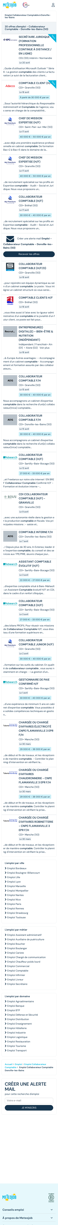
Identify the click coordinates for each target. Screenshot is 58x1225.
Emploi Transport (17, 1050)
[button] (53, 5)
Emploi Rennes (15, 908)
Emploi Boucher (16, 943)
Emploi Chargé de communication (26, 957)
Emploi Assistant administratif (24, 935)
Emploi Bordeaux (16, 868)
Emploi (18, 1064)
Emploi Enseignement (19, 1023)
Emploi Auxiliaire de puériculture (25, 939)
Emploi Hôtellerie (17, 1028)
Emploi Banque (15, 1005)
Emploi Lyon (14, 881)
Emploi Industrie (16, 1032)
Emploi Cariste (15, 952)
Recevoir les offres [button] (29, 254)
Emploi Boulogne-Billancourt (23, 872)
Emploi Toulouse (16, 917)
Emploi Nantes (15, 895)
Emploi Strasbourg (17, 913)
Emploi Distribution (18, 1019)
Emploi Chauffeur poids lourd (23, 961)
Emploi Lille (13, 877)
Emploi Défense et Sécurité (22, 1014)
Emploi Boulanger (17, 948)
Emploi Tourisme (16, 1046)
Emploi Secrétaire (17, 984)
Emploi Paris (14, 904)
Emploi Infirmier (16, 975)
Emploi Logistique (17, 1037)
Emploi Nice (14, 899)
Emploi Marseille (16, 886)
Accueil (9, 1064)
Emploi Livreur (15, 979)
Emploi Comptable (17, 970)
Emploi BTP (13, 1010)
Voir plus (44, 347)
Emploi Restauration (18, 1041)
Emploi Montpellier (17, 890)
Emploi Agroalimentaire (20, 1001)
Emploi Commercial (18, 966)
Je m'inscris (29, 1107)
